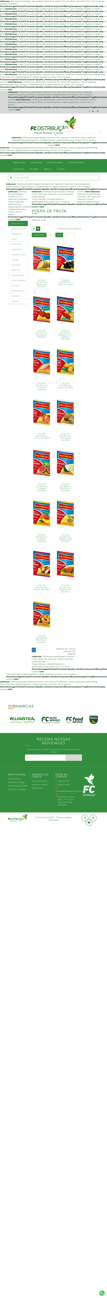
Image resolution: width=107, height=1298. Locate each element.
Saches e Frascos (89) (18, 229)
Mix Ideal (34, 169)
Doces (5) (15, 286)
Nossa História (14, 779)
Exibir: (59, 235)
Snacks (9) (16, 296)
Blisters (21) (16, 270)
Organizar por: (39, 235)
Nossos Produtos (55, 162)
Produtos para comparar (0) (69, 229)
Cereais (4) (16, 265)
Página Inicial (19, 162)
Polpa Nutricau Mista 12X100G (42, 587)
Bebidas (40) (17, 234)
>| (47, 650)
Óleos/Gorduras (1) (17, 291)
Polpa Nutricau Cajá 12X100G (65, 385)
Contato (61, 169)
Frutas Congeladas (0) (16, 240)
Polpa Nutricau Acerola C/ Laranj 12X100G (65, 335)
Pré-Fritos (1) (17, 244)
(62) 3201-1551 (62, 781)
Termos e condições (17, 789)
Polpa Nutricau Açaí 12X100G (65, 282)
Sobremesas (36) (18, 255)
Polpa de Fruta (22, 177)
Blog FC (47, 169)
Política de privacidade (18, 786)
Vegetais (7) (16, 249)
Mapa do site (37, 788)
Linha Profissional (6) (17, 281)
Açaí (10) (15, 260)
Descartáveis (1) (18, 275)
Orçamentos (18, 169)
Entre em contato (40, 784)
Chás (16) (15, 301)
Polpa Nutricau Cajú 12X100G (42, 436)
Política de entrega (16, 782)
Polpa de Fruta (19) (17, 224)
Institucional (35, 162)
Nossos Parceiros (77, 162)
